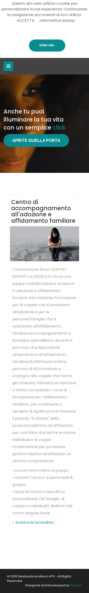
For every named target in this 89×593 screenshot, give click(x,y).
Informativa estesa (57, 20)
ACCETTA (25, 20)
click (59, 127)
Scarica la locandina (34, 522)
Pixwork (76, 585)
